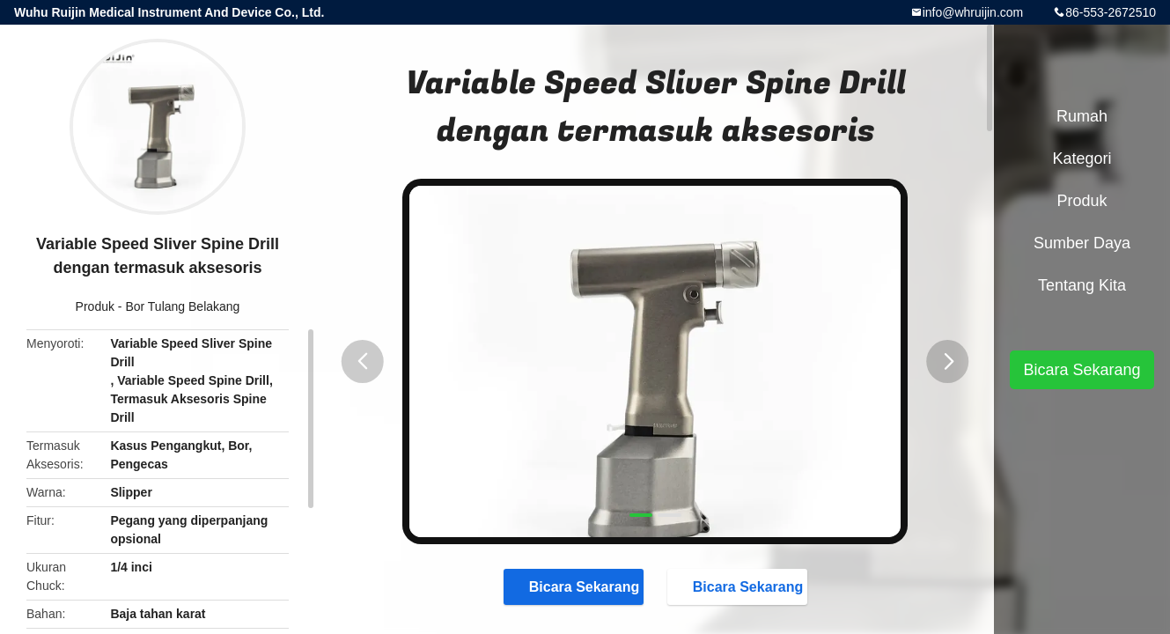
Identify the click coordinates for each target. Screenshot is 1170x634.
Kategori (1081, 158)
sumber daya (1082, 243)
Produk (95, 306)
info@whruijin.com (973, 12)
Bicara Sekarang (575, 585)
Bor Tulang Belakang (182, 306)
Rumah (1081, 116)
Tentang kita (1082, 285)
